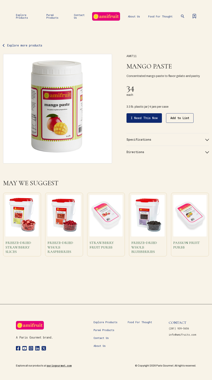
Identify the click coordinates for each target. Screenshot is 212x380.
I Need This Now (144, 118)
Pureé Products (52, 16)
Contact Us (79, 16)
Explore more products (24, 45)
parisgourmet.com (59, 365)
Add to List (179, 118)
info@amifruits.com (182, 334)
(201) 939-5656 (179, 328)
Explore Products (22, 16)
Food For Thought (160, 16)
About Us (134, 16)
